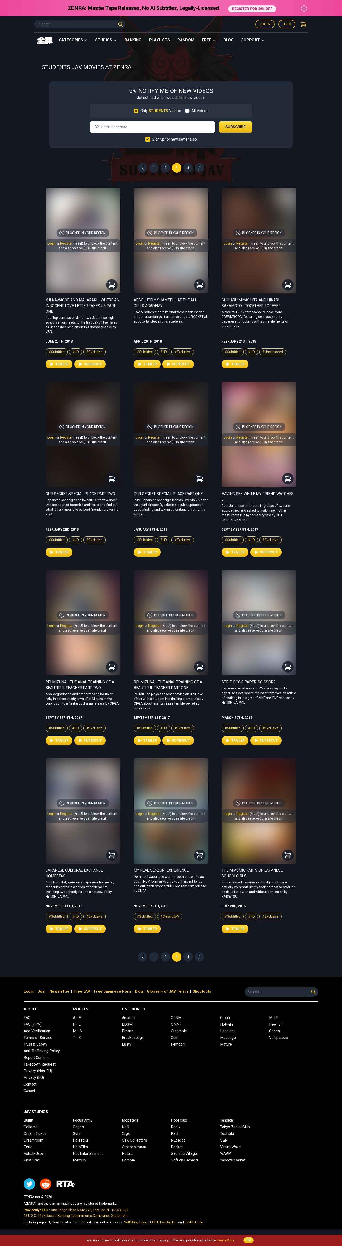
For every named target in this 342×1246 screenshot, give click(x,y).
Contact (30, 1084)
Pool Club (179, 1120)
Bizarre (128, 1031)
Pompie (128, 1160)
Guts (77, 1133)
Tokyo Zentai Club (235, 1127)
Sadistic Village (184, 1153)
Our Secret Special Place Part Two (80, 493)
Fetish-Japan (35, 1153)
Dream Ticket (35, 1133)
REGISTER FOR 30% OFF (252, 7)
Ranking (133, 40)
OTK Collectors (134, 1140)
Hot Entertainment (88, 1153)
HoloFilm (80, 1147)
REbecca (178, 1140)
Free (209, 40)
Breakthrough (133, 1037)
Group (225, 1017)
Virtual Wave (230, 1147)
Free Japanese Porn (112, 991)
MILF (273, 1017)
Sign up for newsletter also (174, 139)
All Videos (200, 111)
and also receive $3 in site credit (82, 248)
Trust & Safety (35, 1044)
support (253, 40)
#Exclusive (94, 352)
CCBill (154, 1222)
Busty (126, 1044)
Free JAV (82, 991)
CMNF (176, 1024)
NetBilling (131, 1222)
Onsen (274, 1031)
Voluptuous (278, 1037)
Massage (228, 1037)
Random (185, 40)
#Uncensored (272, 352)
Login (265, 24)
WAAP (225, 1153)
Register (66, 243)
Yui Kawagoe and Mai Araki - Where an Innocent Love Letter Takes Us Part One (82, 306)
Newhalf (276, 1024)
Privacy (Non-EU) (38, 1071)
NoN (125, 1127)
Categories (73, 40)
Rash (175, 1133)
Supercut (90, 364)
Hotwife (226, 1024)
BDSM (127, 1024)
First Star (31, 1160)
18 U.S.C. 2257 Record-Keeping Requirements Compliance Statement (76, 1216)
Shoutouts (202, 991)
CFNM (176, 1017)
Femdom (178, 1044)
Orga (126, 1133)
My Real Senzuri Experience (161, 870)
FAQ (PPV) (33, 1024)
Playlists (159, 40)
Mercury (79, 1160)
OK (248, 1240)
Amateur (129, 1017)
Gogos (78, 1127)
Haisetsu (80, 1140)
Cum (174, 1037)
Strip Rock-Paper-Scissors (249, 682)
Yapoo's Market (232, 1160)
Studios (106, 40)
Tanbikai (227, 1120)
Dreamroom (33, 1140)
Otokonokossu (134, 1147)
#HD (75, 352)
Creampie (179, 1031)
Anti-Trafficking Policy (42, 1051)
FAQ (27, 1017)
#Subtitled (57, 352)
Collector (31, 1127)
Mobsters (130, 1120)
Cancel (29, 1091)
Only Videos (160, 111)
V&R (223, 1140)
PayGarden (168, 1222)
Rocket (177, 1147)
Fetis (28, 1147)
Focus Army (83, 1120)
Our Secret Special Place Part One (168, 493)
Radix (175, 1127)
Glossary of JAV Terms (168, 991)
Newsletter (59, 991)
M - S (77, 1031)
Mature (226, 1044)
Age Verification (37, 1031)
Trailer (59, 364)
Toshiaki (227, 1133)
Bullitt (28, 1120)
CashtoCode (194, 1222)
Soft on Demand (184, 1160)
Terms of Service (38, 1037)
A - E (77, 1017)
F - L (77, 1024)
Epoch (144, 1222)
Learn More (225, 1240)
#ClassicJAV (169, 916)
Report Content (36, 1057)
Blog (228, 40)
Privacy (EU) (34, 1077)
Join (287, 24)
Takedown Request (40, 1064)
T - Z (77, 1037)
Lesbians (228, 1031)
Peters (127, 1153)
